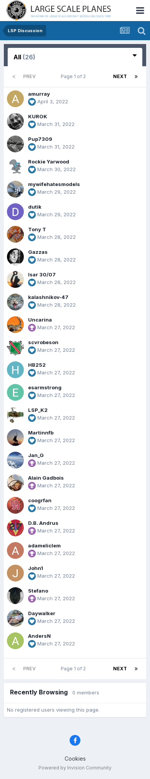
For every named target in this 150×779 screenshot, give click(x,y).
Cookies (75, 758)
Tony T (37, 229)
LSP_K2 (38, 410)
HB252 (37, 365)
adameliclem (44, 545)
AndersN (39, 636)
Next (120, 76)
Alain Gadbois (46, 478)
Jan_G (36, 455)
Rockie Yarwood (48, 161)
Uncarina (40, 320)
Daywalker (41, 613)
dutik (35, 207)
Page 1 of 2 (74, 76)
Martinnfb (40, 433)
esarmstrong (45, 387)
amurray (39, 94)
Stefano (38, 591)
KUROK (37, 116)
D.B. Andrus (43, 523)
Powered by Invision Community (75, 768)
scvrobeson (43, 342)
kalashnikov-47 (48, 297)
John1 (35, 568)
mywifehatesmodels (54, 184)
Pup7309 (40, 139)
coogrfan (40, 500)
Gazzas (38, 252)
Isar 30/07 (42, 274)
